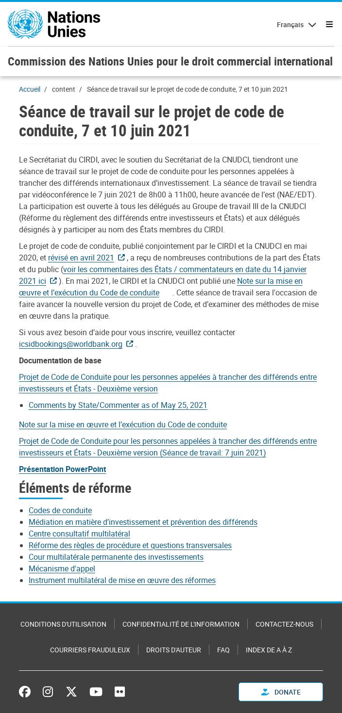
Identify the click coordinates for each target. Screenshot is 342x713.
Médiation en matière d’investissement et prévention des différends (143, 522)
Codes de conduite (60, 510)
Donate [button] (281, 692)
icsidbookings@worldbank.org (70, 344)
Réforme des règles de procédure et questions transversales (130, 545)
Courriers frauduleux (90, 649)
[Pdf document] (87, 257)
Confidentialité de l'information (180, 624)
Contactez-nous (284, 624)
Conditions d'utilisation (63, 624)
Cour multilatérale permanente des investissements (116, 556)
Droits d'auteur (173, 649)
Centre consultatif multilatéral (79, 533)
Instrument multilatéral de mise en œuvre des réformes (122, 580)
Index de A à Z (269, 649)
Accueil (29, 89)
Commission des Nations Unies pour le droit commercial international (170, 61)
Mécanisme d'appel (62, 568)
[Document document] (161, 286)
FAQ (223, 649)
